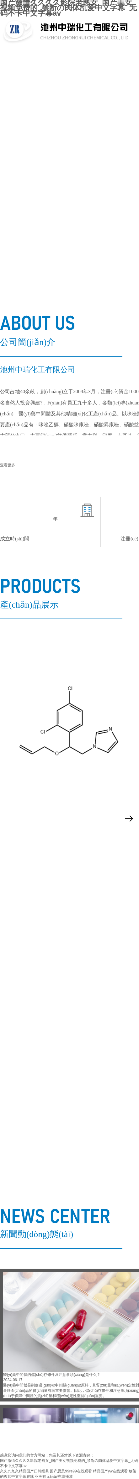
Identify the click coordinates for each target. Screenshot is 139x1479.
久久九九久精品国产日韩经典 (24, 1471)
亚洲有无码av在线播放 (54, 1476)
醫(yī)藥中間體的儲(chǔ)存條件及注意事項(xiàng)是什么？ (51, 1374)
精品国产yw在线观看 (110, 1471)
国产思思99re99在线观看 (71, 1471)
